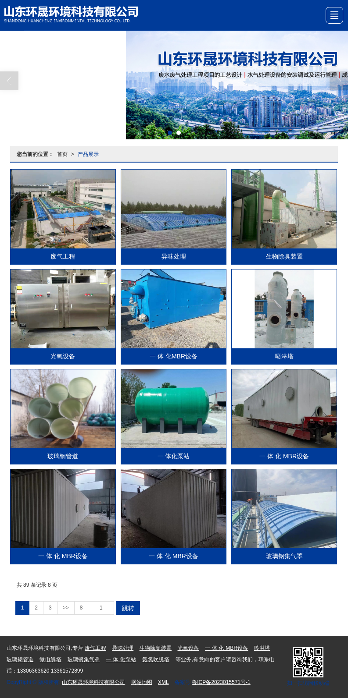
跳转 (128, 608)
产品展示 (88, 154)
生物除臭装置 (284, 256)
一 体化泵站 (174, 456)
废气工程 (62, 256)
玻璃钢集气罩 (284, 556)
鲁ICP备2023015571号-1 (221, 682)
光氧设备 (62, 356)
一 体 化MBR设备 (173, 356)
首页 (62, 154)
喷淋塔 (284, 356)
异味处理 (173, 256)
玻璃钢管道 (62, 456)
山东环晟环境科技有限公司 (93, 682)
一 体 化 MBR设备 (284, 456)
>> (66, 608)
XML (163, 682)
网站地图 (141, 682)
